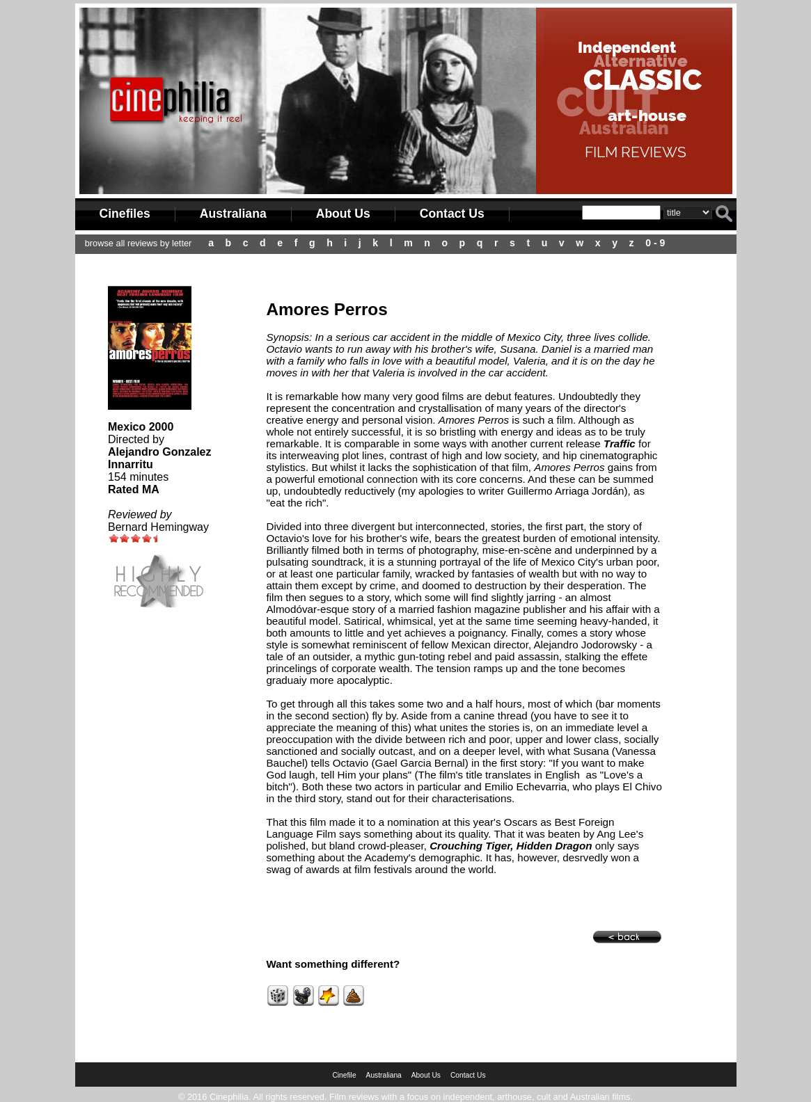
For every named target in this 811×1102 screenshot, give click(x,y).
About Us (343, 214)
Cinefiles (125, 214)
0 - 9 (655, 242)
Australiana (233, 214)
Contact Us (452, 214)
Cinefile (344, 1075)
